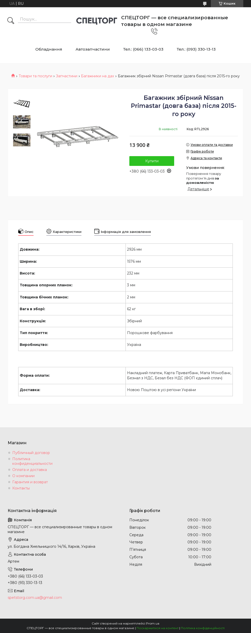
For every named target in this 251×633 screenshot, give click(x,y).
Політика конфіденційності (203, 628)
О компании (23, 476)
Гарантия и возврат (30, 482)
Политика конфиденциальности (32, 461)
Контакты (21, 488)
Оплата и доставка (29, 469)
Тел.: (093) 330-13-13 (196, 49)
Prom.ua (152, 623)
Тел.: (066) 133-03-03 (143, 49)
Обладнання (48, 49)
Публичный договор (31, 452)
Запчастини (66, 76)
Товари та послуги (35, 76)
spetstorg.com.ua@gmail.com (35, 597)
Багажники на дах (97, 76)
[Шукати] (10, 21)
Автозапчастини (93, 49)
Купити (152, 161)
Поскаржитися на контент (158, 628)
